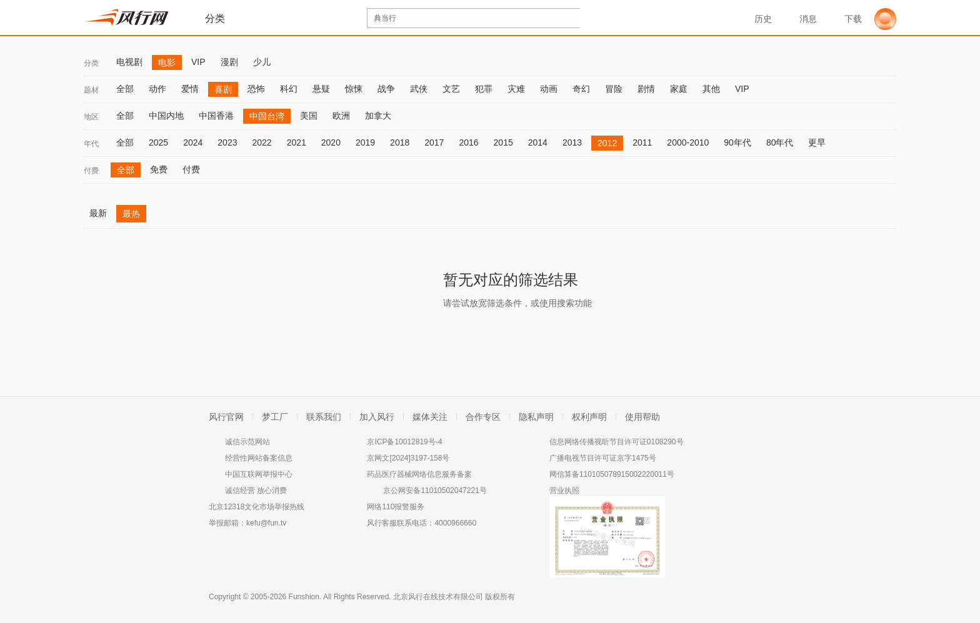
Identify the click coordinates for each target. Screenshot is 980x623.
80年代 (780, 142)
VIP (198, 62)
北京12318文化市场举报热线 (256, 506)
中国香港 (216, 116)
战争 (386, 89)
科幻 (289, 89)
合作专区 (483, 417)
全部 (125, 89)
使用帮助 (642, 417)
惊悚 (353, 89)
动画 (549, 89)
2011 (642, 142)
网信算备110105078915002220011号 (611, 474)
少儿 (262, 62)
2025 (158, 142)
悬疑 (321, 89)
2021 (296, 142)
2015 (503, 142)
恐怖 (256, 89)
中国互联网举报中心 (258, 474)
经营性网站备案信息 (258, 458)
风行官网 (226, 417)
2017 (434, 142)
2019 (365, 142)
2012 (607, 143)
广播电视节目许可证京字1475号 (602, 458)
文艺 (451, 89)
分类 (91, 63)
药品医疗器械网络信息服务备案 (419, 474)
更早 (817, 142)
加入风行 (376, 417)
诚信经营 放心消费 (256, 490)
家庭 (679, 89)
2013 (572, 142)
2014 (538, 142)
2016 (468, 142)
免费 (159, 169)
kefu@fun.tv (266, 523)
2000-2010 (688, 142)
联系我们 (323, 417)
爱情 (190, 89)
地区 (91, 116)
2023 (227, 142)
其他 (711, 89)
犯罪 (483, 89)
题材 (91, 90)
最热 (131, 214)
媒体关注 (430, 417)
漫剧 (229, 62)
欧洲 (341, 116)
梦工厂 (275, 417)
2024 (192, 142)
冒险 (613, 89)
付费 (91, 170)
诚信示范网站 (247, 441)
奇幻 (581, 89)
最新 (98, 213)
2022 (261, 142)
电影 (167, 62)
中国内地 (166, 116)
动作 (157, 89)
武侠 (419, 89)
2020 (331, 142)
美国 (309, 116)
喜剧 (223, 89)
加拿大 (378, 116)
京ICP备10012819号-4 (404, 441)
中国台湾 (266, 116)
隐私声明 (536, 417)
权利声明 (589, 417)
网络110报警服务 (395, 506)
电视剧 (129, 62)
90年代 (737, 142)
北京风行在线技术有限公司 (438, 596)
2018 (399, 142)
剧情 (646, 89)
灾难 (516, 89)
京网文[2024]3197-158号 (408, 458)
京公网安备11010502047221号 (434, 490)
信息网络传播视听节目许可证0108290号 (616, 441)
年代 (91, 143)
